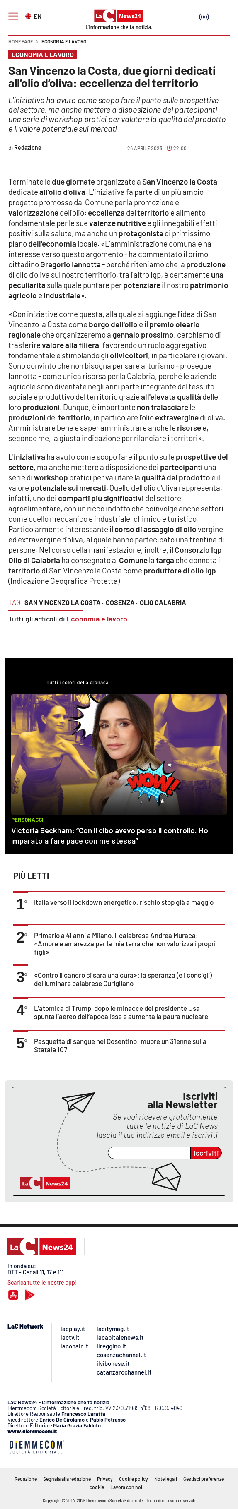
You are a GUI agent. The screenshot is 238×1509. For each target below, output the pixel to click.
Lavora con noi (126, 1487)
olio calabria (163, 602)
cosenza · (122, 602)
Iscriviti (206, 1152)
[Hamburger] (13, 16)
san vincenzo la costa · (64, 602)
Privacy (105, 1479)
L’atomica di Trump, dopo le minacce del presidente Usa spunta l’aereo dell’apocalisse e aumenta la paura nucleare (121, 1012)
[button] (220, 45)
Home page (20, 41)
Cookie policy (133, 1479)
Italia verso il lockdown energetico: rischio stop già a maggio (124, 902)
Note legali (165, 1479)
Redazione (26, 1479)
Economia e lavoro (63, 41)
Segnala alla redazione (67, 1479)
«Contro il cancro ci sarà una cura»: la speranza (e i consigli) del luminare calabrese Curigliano (123, 979)
